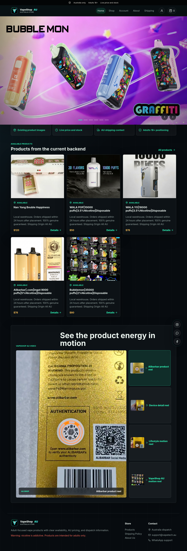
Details (55, 230)
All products (166, 149)
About (136, 10)
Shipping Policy (133, 533)
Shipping (149, 10)
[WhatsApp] (177, 333)
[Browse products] (93, 70)
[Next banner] (172, 117)
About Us (130, 537)
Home (101, 10)
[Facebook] (177, 341)
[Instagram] (177, 324)
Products (130, 529)
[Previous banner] (164, 117)
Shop (111, 10)
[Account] (162, 11)
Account (123, 10)
